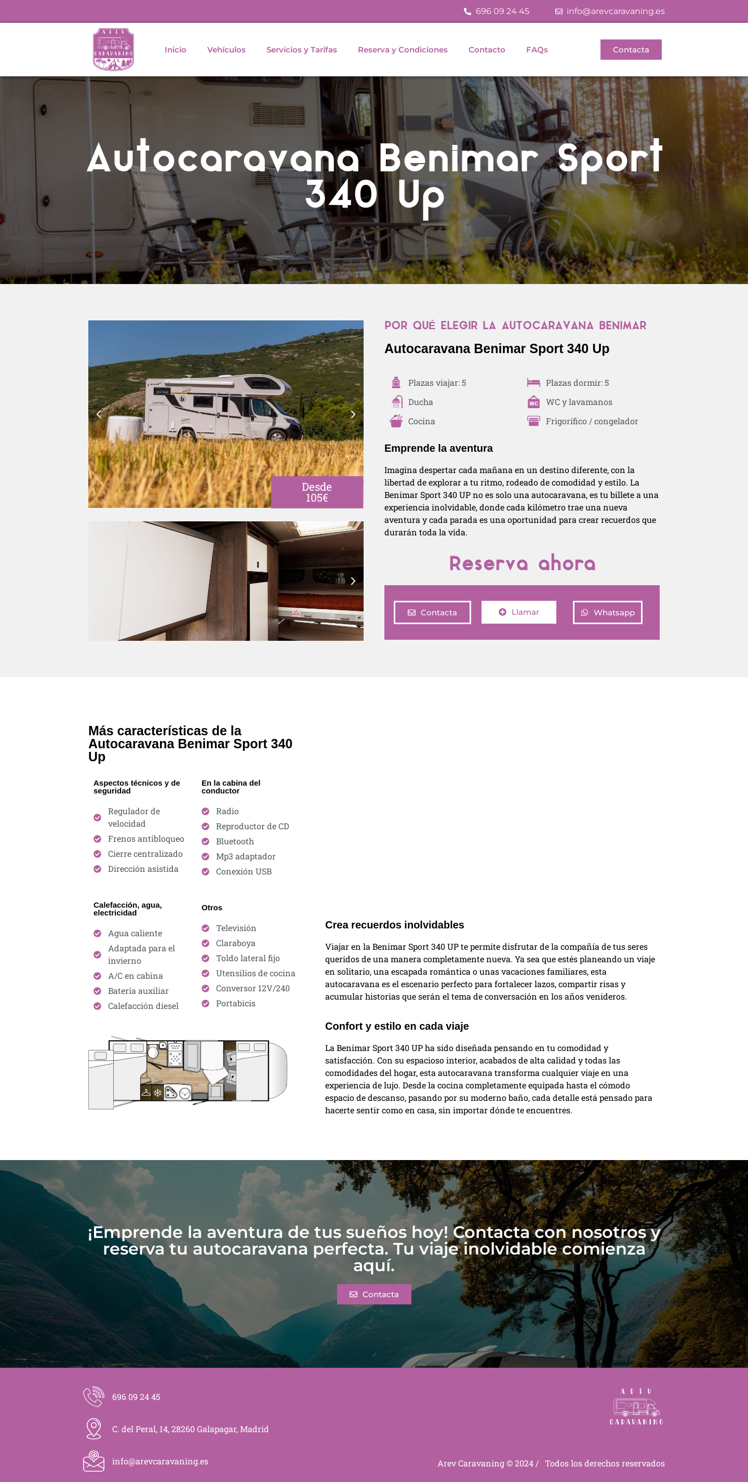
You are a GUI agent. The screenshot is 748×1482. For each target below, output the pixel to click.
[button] (99, 414)
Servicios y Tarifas (301, 50)
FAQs (537, 50)
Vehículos (226, 50)
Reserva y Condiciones (403, 50)
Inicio (175, 50)
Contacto (487, 50)
